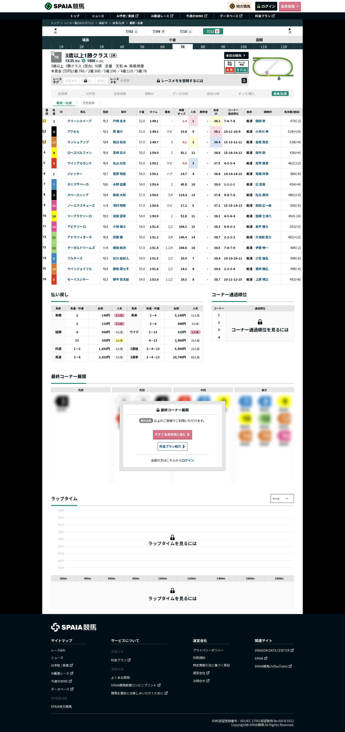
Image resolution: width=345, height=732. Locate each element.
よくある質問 (120, 677)
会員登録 (290, 6)
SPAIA (261, 658)
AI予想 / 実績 (128, 16)
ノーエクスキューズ (81, 206)
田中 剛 (260, 153)
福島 (85, 39)
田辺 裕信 (119, 142)
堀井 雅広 (261, 269)
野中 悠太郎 (121, 279)
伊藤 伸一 (261, 248)
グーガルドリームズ (81, 248)
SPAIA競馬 (257, 725)
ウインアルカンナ (79, 163)
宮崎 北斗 (119, 153)
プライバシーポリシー (208, 650)
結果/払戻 (118, 23)
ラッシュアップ (78, 142)
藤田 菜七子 (121, 269)
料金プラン (265, 16)
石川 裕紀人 (121, 258)
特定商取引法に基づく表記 (211, 665)
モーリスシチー (78, 279)
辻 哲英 (260, 184)
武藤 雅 (118, 237)
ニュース (98, 16)
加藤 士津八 (263, 216)
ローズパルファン (79, 153)
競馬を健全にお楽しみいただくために (139, 693)
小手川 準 (261, 132)
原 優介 (118, 132)
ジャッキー (75, 174)
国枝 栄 (260, 121)
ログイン (266, 6)
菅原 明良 (119, 174)
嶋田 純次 (119, 248)
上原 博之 (261, 279)
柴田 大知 (119, 195)
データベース (231, 16)
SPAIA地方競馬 (61, 706)
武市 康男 (261, 163)
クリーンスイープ (79, 121)
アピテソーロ (76, 227)
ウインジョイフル (79, 269)
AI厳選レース (162, 16)
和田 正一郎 (263, 206)
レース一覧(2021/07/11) (79, 23)
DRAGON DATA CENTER (274, 650)
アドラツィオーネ (79, 237)
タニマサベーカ (78, 184)
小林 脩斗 (119, 227)
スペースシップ (77, 195)
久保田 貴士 (263, 237)
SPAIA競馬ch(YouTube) (273, 666)
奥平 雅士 (261, 227)
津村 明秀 (119, 206)
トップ (74, 16)
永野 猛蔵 (119, 184)
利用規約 (199, 657)
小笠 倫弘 (261, 258)
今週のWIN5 (196, 16)
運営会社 (201, 673)
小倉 (172, 39)
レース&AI (58, 650)
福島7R (103, 23)
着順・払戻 (64, 102)
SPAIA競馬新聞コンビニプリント (136, 685)
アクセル (73, 132)
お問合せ (201, 680)
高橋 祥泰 (261, 174)
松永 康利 (261, 195)
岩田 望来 (119, 216)
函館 (259, 39)
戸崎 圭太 (119, 121)
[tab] (64, 102)
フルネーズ (75, 258)
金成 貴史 (261, 142)
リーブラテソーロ (79, 216)
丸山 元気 (119, 163)
